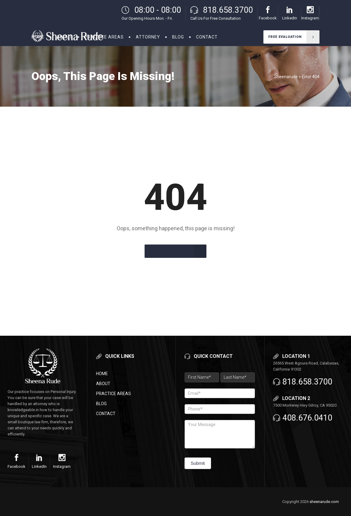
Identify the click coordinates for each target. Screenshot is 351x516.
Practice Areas (113, 393)
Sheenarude (286, 77)
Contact (105, 413)
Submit (198, 463)
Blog (101, 403)
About (103, 383)
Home (102, 373)
